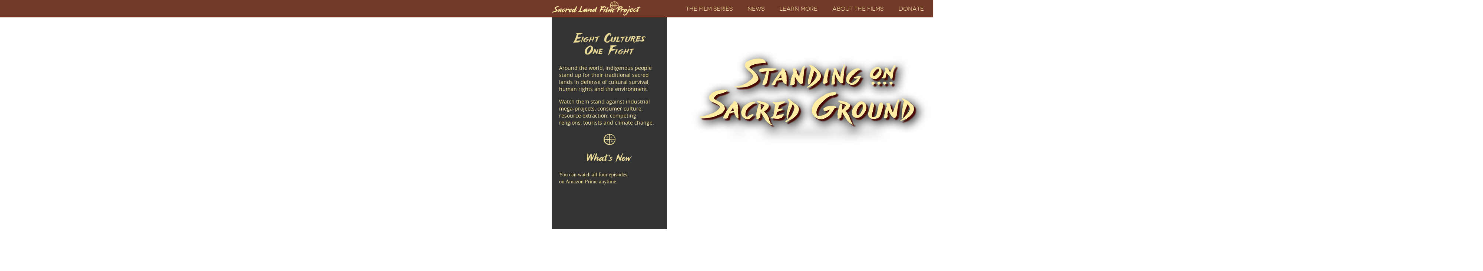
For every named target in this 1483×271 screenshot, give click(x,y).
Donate (911, 8)
